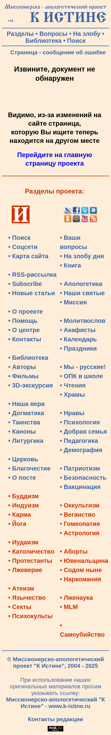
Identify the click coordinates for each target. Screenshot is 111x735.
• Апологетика (81, 283)
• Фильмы (23, 376)
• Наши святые (82, 293)
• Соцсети (23, 247)
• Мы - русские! (83, 367)
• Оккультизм (80, 505)
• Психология (80, 422)
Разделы (20, 33)
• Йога (17, 523)
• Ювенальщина (84, 560)
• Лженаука (76, 597)
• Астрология (80, 533)
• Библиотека (28, 357)
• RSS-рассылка (32, 274)
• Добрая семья (83, 431)
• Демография (81, 450)
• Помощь (22, 320)
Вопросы (53, 33)
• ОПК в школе (81, 376)
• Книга (70, 265)
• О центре (24, 330)
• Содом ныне (81, 570)
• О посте (22, 477)
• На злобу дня (82, 256)
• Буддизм (23, 496)
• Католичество (31, 551)
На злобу (87, 33)
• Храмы (72, 394)
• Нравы (72, 413)
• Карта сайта (28, 256)
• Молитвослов (82, 320)
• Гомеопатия (80, 523)
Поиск (76, 40)
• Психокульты (30, 616)
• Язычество (27, 597)
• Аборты (74, 551)
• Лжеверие (25, 570)
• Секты (19, 606)
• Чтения (73, 385)
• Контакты (24, 339)
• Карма (19, 514)
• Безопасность (83, 477)
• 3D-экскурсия (30, 385)
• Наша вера (26, 403)
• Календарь (78, 339)
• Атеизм (21, 588)
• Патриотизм (80, 468)
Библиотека (43, 40)
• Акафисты (78, 330)
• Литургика (25, 440)
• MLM (69, 606)
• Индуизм (23, 505)
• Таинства (24, 422)
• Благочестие (29, 468)
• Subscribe (25, 283)
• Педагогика (79, 440)
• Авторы (22, 367)
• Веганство (77, 514)
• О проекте (25, 311)
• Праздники (78, 348)
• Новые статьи (31, 293)
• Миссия (73, 302)
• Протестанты (30, 560)
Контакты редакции (55, 719)
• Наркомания (80, 579)
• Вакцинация (80, 486)
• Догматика (26, 413)
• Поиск (19, 237)
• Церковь (23, 459)
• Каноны (22, 431)
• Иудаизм (23, 542)
